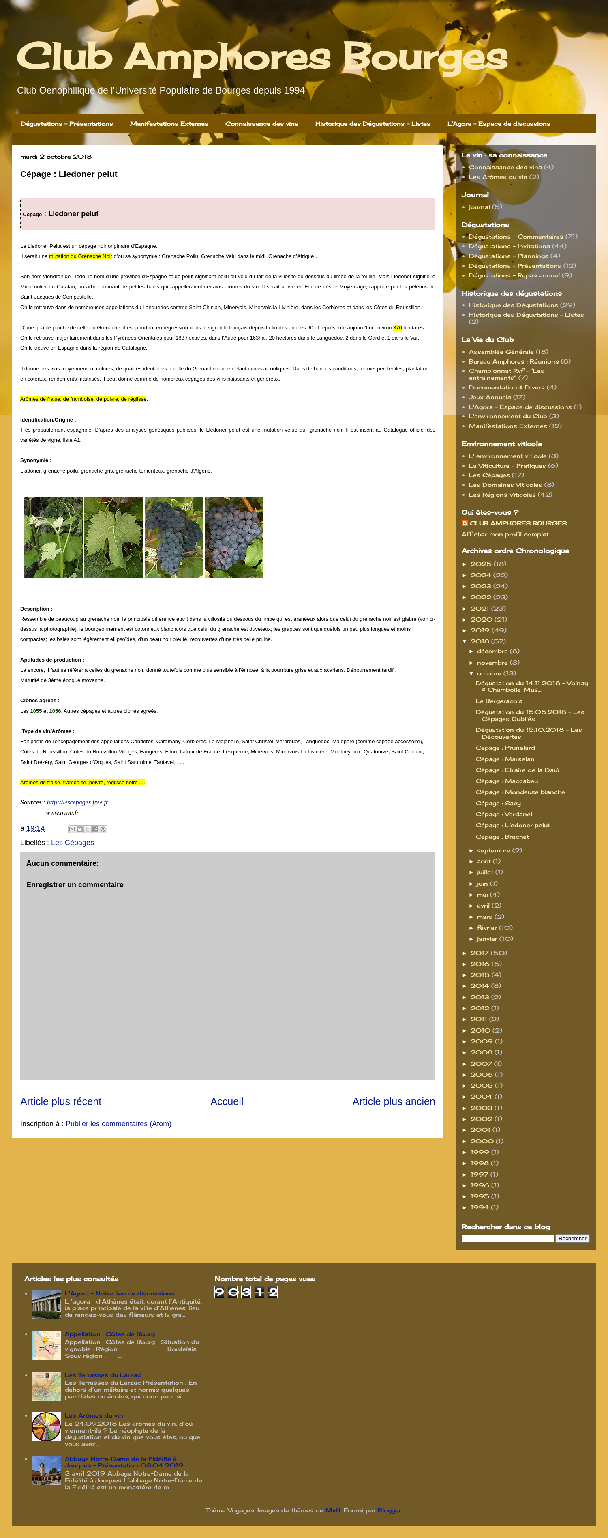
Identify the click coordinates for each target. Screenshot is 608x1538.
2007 (482, 1063)
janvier (488, 938)
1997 (480, 1174)
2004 (483, 1096)
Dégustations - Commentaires (516, 236)
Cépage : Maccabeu (507, 780)
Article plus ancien (394, 1101)
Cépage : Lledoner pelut (513, 825)
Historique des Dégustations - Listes (372, 123)
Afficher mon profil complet (505, 534)
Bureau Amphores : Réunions (514, 361)
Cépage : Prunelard (505, 747)
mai (483, 894)
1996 (481, 1185)
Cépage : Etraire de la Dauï (517, 769)
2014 (481, 985)
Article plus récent (60, 1101)
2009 (483, 1041)
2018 (481, 641)
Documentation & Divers (507, 387)
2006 (483, 1074)
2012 (481, 1008)
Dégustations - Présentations (67, 123)
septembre (494, 850)
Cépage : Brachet (502, 836)
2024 (482, 575)
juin (483, 883)
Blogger (389, 1510)
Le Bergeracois (499, 700)
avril (484, 905)
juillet (486, 872)
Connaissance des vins (261, 123)
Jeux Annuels (490, 397)
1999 (481, 1152)
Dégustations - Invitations (509, 246)
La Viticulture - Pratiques (507, 465)
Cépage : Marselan (505, 758)
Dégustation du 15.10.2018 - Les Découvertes (529, 733)
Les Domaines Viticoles (505, 484)
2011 (480, 1018)
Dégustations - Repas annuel (514, 275)
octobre (490, 673)
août (485, 861)
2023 (482, 586)
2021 (481, 608)
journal (479, 206)
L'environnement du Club (508, 416)
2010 (481, 1030)
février (488, 927)
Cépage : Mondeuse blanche (520, 791)
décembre (493, 650)
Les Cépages (72, 843)
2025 (482, 563)
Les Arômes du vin (498, 176)
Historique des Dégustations (513, 304)
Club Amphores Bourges (261, 56)
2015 (481, 974)
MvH (332, 1510)
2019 (481, 630)
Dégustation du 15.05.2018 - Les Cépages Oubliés (530, 715)
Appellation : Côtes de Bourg (110, 1333)
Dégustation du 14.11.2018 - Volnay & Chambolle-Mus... (532, 686)
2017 (481, 952)
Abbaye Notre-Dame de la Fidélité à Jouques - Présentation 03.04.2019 (124, 1462)
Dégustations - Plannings (508, 255)
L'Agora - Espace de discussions (498, 123)
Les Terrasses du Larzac (103, 1374)
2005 (483, 1085)
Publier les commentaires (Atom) (118, 1124)
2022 (482, 597)
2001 (481, 1129)
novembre (493, 662)
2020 (483, 619)
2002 (483, 1118)
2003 (483, 1107)
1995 (481, 1196)
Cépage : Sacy (498, 803)
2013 (481, 997)
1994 (481, 1207)
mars (486, 916)
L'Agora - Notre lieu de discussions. (120, 1293)
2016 (481, 963)
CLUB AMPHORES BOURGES (518, 523)
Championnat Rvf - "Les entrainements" (506, 374)
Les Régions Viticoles (502, 494)
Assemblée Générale (501, 351)
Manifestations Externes (169, 123)
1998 (481, 1162)
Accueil (226, 1101)
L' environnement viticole (508, 455)
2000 (483, 1141)
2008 (483, 1052)
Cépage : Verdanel (504, 814)
